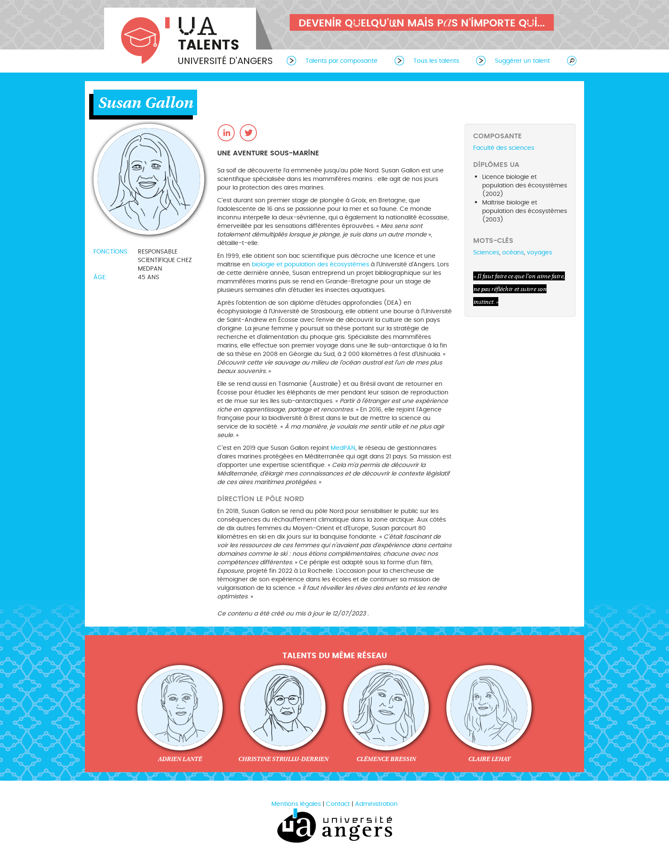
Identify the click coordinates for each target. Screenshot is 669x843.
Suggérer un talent (522, 60)
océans (513, 252)
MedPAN (343, 447)
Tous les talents (436, 60)
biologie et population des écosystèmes (310, 264)
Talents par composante (341, 60)
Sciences (486, 252)
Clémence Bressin (386, 759)
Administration (376, 803)
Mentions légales (296, 803)
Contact (338, 803)
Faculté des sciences (503, 147)
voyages (539, 252)
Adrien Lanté (180, 759)
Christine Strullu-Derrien (283, 759)
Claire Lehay (489, 759)
